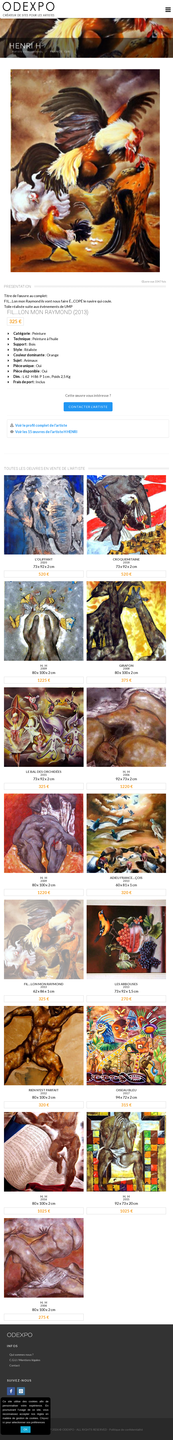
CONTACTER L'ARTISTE (88, 407)
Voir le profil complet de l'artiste (41, 425)
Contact (14, 1365)
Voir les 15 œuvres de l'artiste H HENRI (46, 431)
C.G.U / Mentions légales (24, 1360)
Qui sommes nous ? (21, 1354)
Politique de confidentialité (126, 1429)
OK (26, 1429)
